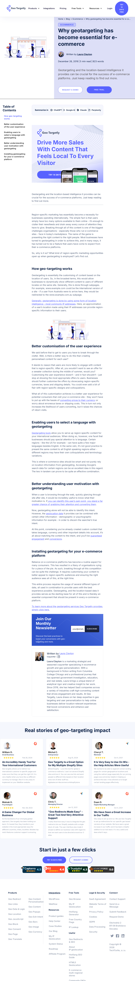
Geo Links (13, 904)
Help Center (54, 921)
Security (93, 932)
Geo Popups (34, 911)
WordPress (54, 899)
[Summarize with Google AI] (69, 110)
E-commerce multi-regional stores (76, 973)
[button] (33, 8)
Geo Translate (15, 939)
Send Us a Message (114, 905)
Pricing (63, 8)
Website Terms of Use (97, 905)
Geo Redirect (14, 899)
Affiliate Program (57, 954)
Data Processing (97, 926)
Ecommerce (78, 19)
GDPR (92, 921)
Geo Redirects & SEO (76, 940)
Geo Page (13, 934)
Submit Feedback (117, 911)
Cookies (93, 916)
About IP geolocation (76, 948)
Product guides (56, 916)
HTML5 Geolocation (75, 963)
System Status (56, 944)
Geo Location (14, 914)
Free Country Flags (75, 920)
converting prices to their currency (77, 400)
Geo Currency (35, 932)
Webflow (53, 904)
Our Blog (53, 931)
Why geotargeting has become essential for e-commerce (108, 19)
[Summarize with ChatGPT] (56, 110)
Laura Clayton (84, 54)
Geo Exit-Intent (36, 916)
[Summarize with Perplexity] (94, 110)
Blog (68, 19)
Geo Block (13, 924)
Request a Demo (70, 90)
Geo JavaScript (15, 919)
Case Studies (55, 926)
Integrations (49, 8)
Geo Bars (33, 921)
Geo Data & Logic (16, 909)
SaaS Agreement (97, 899)
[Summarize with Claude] (81, 110)
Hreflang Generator (74, 913)
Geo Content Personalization (36, 900)
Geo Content (35, 906)
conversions (55, 539)
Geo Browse (75, 899)
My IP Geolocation (55, 937)
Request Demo (116, 916)
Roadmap (53, 949)
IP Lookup (73, 927)
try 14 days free (121, 8)
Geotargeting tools (41, 433)
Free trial (99, 90)
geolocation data (54, 513)
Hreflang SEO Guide (75, 956)
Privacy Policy (96, 911)
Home (60, 19)
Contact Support (117, 899)
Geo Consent (14, 929)
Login (109, 8)
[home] (16, 8)
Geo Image (34, 926)
